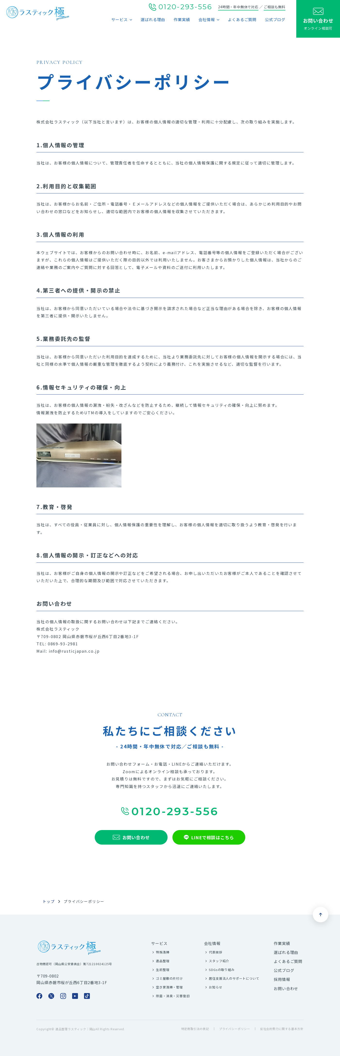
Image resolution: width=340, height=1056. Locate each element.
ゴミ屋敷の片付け (169, 978)
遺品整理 (162, 961)
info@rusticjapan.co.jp (74, 651)
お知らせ (215, 987)
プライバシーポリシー (234, 1028)
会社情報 (206, 19)
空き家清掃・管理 (169, 987)
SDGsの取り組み (221, 969)
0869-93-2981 (63, 644)
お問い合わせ (286, 988)
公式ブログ (275, 19)
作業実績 (182, 19)
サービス (119, 19)
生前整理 (162, 969)
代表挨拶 (215, 952)
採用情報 (282, 979)
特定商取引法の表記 (195, 1028)
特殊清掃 (162, 952)
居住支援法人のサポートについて (234, 978)
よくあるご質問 (242, 19)
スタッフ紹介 (219, 961)
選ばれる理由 (153, 19)
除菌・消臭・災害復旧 (172, 996)
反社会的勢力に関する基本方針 (282, 1028)
